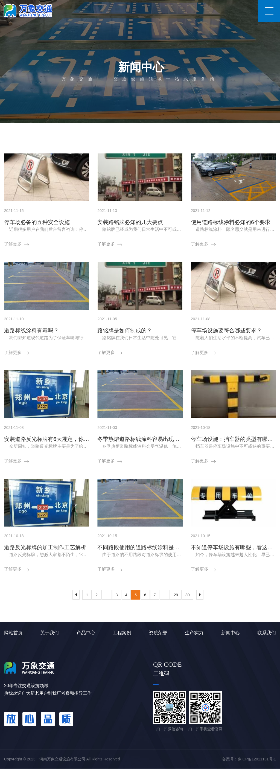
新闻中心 (59, 131)
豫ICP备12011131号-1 (257, 763)
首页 (40, 131)
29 (176, 599)
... (106, 599)
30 (187, 599)
